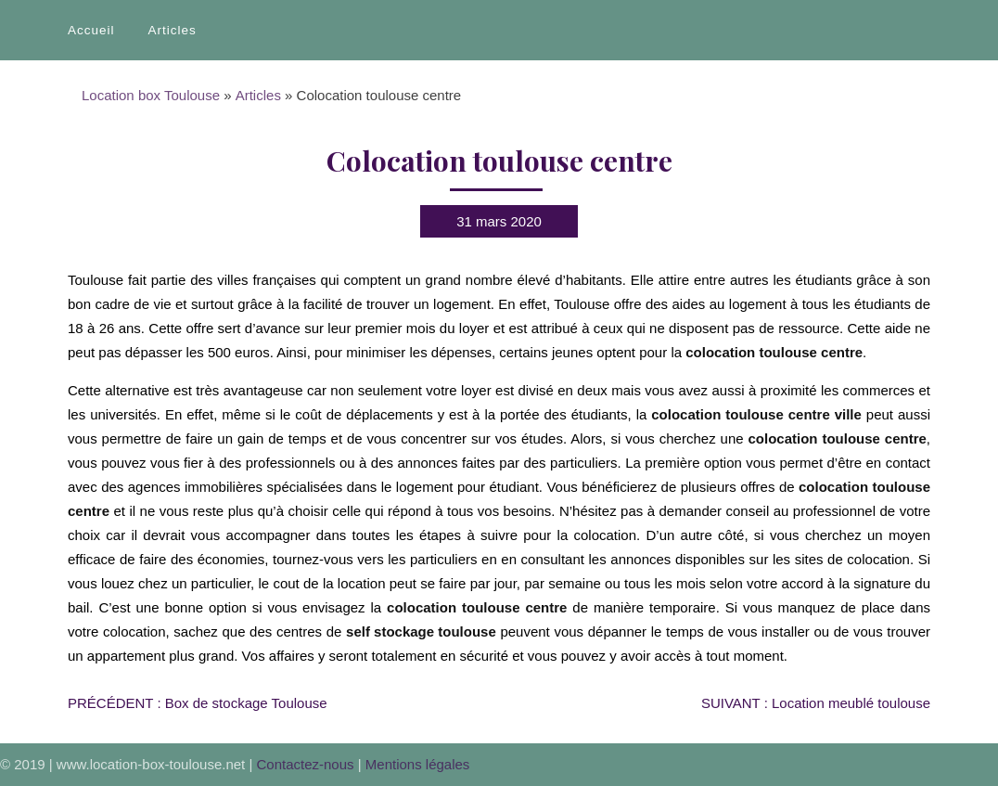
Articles (172, 30)
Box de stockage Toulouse (197, 703)
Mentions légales (417, 764)
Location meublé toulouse (815, 703)
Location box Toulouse (151, 95)
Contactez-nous (305, 764)
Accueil (91, 30)
